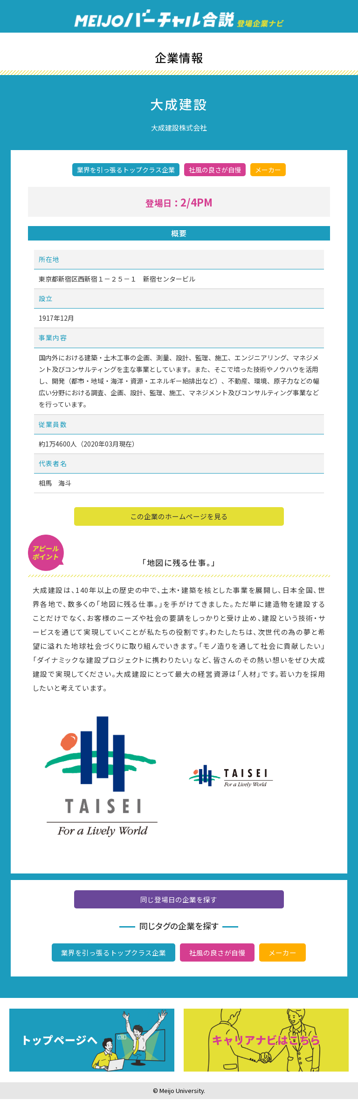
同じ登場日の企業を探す (178, 901)
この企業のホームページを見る (179, 517)
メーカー (282, 954)
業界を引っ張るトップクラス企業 (113, 954)
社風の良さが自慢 (217, 954)
